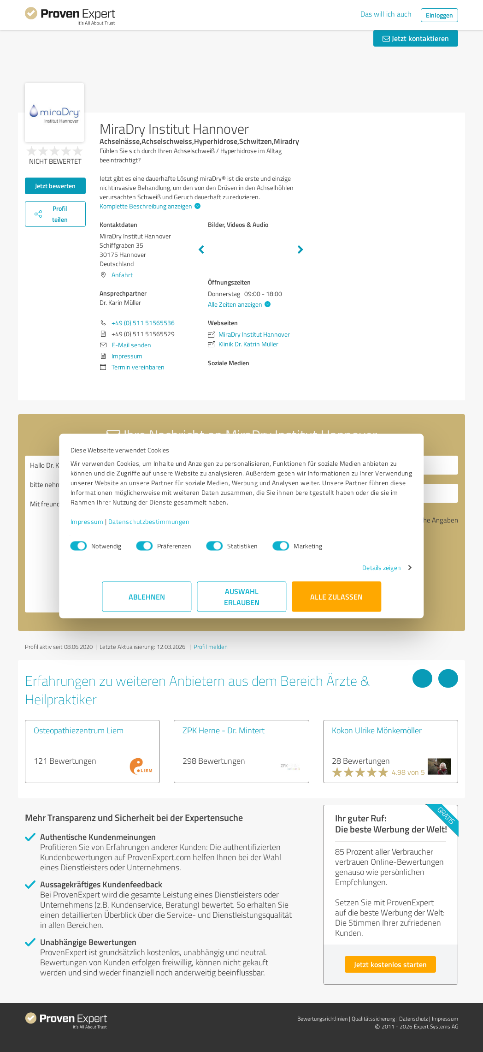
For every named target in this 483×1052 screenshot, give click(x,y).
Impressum (118, 526)
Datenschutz (413, 1018)
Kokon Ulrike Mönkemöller (377, 730)
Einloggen (439, 15)
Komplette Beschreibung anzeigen (149, 206)
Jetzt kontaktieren (416, 38)
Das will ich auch (386, 14)
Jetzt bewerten (55, 185)
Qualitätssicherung (373, 1018)
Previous (201, 250)
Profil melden (211, 646)
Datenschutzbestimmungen (180, 526)
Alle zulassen (336, 601)
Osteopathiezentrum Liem (79, 730)
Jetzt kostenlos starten (390, 964)
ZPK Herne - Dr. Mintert (224, 730)
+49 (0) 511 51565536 (143, 322)
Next (300, 250)
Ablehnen (147, 601)
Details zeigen (350, 572)
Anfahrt (122, 274)
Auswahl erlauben (241, 601)
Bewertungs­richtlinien (322, 1018)
